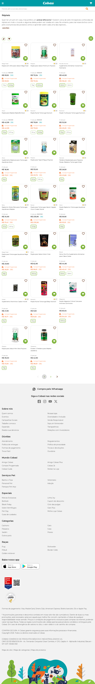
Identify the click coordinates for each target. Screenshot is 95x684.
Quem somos (7, 413)
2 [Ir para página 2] (50, 377)
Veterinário (52, 480)
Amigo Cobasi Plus (55, 462)
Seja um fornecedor (55, 423)
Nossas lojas (52, 413)
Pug (3, 547)
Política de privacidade (56, 445)
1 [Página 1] (44, 377)
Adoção (51, 483)
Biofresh (5, 501)
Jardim (4, 532)
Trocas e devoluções (56, 448)
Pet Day (5, 511)
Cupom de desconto (56, 501)
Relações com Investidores (58, 430)
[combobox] (47, 8)
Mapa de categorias (22, 650)
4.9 (56, 63)
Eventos (5, 417)
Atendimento (7, 441)
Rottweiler (52, 547)
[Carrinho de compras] (90, 3)
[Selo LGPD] (11, 603)
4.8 (27, 63)
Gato (49, 526)
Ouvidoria (51, 451)
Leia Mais (5, 28)
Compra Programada (10, 466)
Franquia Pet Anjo (9, 487)
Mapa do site (7, 650)
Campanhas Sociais (9, 420)
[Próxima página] (57, 376)
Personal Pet (7, 483)
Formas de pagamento (11, 448)
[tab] (4, 39)
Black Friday (7, 504)
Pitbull (4, 550)
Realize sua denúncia (10, 430)
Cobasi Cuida (7, 469)
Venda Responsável (55, 420)
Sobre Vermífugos (9, 508)
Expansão (6, 427)
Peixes (50, 532)
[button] (3, 3)
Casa (49, 529)
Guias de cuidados (9, 514)
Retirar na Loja (53, 469)
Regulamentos (54, 441)
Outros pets (6, 536)
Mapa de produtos (38, 650)
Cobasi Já (51, 466)
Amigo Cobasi (7, 462)
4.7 (56, 299)
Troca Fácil (6, 451)
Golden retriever (8, 553)
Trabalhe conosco (9, 423)
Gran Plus (51, 508)
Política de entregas (10, 445)
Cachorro (5, 526)
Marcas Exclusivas (9, 498)
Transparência (53, 427)
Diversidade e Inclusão (57, 417)
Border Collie (53, 550)
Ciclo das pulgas (54, 504)
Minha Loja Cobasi (55, 511)
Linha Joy (51, 498)
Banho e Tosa (7, 480)
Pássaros (5, 529)
